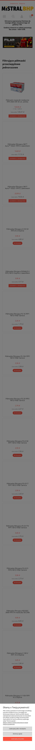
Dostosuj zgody (17, 734)
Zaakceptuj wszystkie (17, 739)
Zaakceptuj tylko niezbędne (17, 728)
